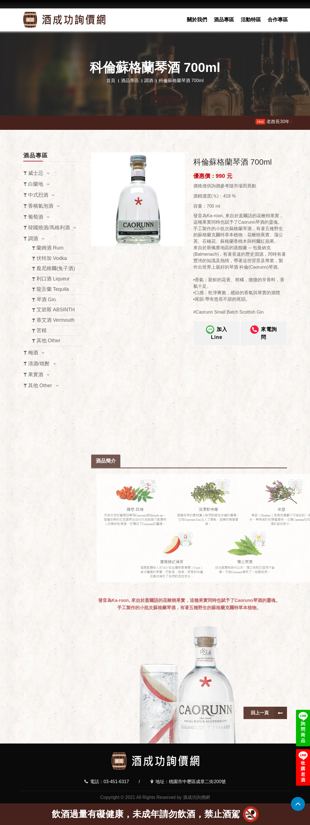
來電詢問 (263, 338)
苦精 (41, 330)
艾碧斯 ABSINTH (55, 309)
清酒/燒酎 (39, 363)
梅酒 (33, 352)
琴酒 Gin (46, 299)
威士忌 (35, 173)
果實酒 (35, 374)
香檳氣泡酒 (40, 206)
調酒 (148, 80)
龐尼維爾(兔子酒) (55, 268)
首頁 (110, 80)
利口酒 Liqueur (53, 279)
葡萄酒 (35, 217)
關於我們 (197, 19)
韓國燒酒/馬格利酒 (49, 227)
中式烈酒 (38, 195)
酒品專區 (224, 19)
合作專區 (278, 19)
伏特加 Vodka (51, 258)
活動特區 (251, 19)
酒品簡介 (106, 671)
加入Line (216, 338)
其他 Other (48, 340)
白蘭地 (35, 184)
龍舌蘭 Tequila (52, 289)
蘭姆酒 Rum (50, 248)
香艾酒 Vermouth (55, 320)
